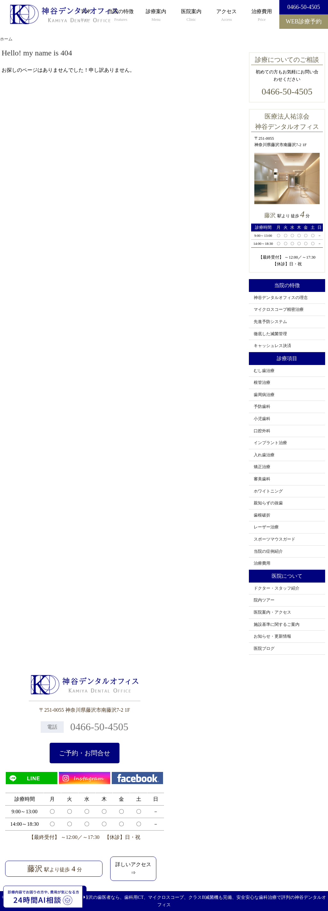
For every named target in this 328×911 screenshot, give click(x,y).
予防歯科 (262, 406)
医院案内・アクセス (272, 612)
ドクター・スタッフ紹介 (276, 588)
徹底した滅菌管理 (270, 334)
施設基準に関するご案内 (276, 624)
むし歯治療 (264, 371)
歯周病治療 (264, 395)
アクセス (226, 16)
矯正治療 (262, 467)
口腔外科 (262, 431)
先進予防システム (270, 321)
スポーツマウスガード (274, 539)
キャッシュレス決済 (272, 346)
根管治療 (262, 382)
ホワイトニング (268, 491)
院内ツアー (264, 600)
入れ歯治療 (264, 455)
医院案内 (191, 16)
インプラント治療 (270, 443)
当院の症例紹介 (268, 551)
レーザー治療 (266, 527)
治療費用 (261, 16)
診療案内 (156, 16)
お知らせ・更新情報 (272, 636)
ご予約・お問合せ (84, 753)
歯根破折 (262, 515)
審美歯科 (262, 479)
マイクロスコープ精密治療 (279, 309)
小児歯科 (262, 419)
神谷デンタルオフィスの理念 (281, 297)
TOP (85, 16)
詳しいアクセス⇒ (133, 868)
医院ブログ (264, 648)
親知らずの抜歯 (268, 503)
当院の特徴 (120, 16)
